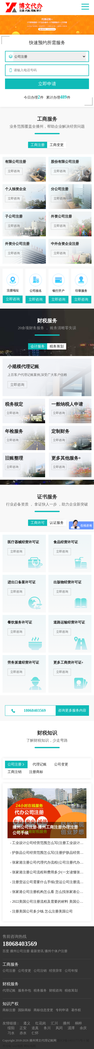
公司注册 (9, 970)
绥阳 (11, 1028)
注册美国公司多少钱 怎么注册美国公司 (42, 911)
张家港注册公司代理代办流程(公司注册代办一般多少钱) (48, 862)
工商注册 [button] (38, 145)
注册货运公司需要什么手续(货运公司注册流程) (48, 882)
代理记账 (9, 990)
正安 (23, 1028)
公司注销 (40, 970)
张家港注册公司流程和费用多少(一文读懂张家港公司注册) (48, 872)
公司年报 (71, 970)
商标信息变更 (43, 1010)
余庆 (83, 1028)
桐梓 (78, 1023)
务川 (47, 1028)
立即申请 (47, 83)
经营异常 (55, 970)
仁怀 (35, 1033)
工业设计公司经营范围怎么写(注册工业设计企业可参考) (48, 843)
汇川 (54, 1023)
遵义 (26, 1023)
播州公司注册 (20, 951)
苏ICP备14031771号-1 (71, 1040)
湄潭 (71, 1028)
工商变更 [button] (57, 145)
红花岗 (40, 1023)
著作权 (76, 1010)
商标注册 (9, 1010)
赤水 (23, 1033)
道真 (35, 1028)
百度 (6, 951)
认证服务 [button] (57, 523)
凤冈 (59, 1028)
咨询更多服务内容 (72, 710)
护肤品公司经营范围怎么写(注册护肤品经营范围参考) (48, 853)
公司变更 (24, 970)
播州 (66, 1023)
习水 (11, 1033)
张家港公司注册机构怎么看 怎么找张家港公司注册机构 (48, 892)
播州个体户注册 (56, 951)
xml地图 (17, 1046)
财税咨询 (55, 990)
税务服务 (40, 990)
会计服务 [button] (38, 346)
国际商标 (24, 1010)
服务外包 (24, 990)
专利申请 (62, 1010)
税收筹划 (71, 990)
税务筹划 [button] (57, 346)
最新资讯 (37, 951)
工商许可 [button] (38, 523)
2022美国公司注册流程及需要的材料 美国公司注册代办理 (48, 901)
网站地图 (30, 1046)
